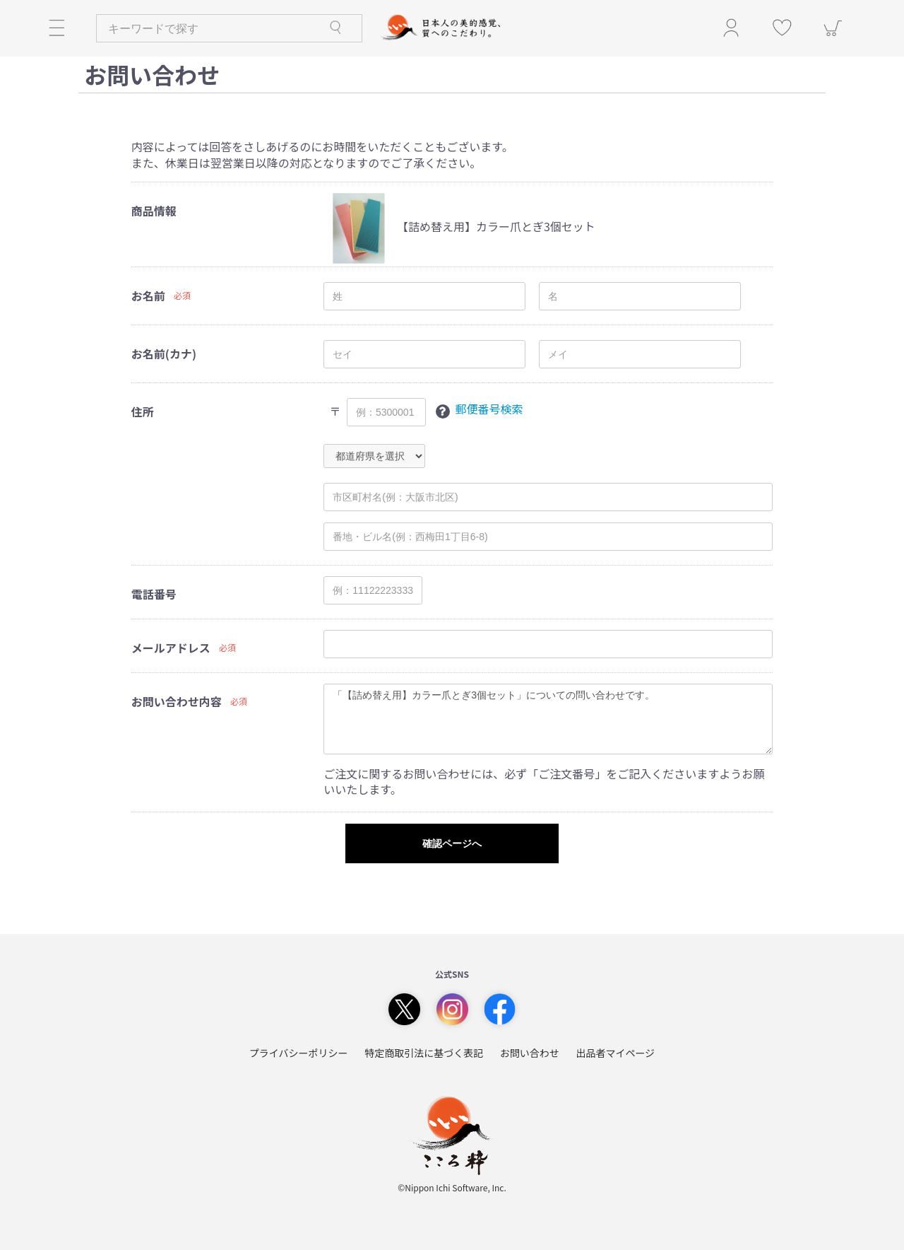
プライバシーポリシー (298, 1053)
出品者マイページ (615, 1053)
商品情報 (154, 211)
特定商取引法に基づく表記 (423, 1053)
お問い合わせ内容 (176, 702)
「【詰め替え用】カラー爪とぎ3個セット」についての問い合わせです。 (548, 719)
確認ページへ (452, 843)
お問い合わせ (529, 1053)
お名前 (148, 296)
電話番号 (154, 594)
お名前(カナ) (163, 354)
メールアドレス (170, 648)
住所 (142, 412)
